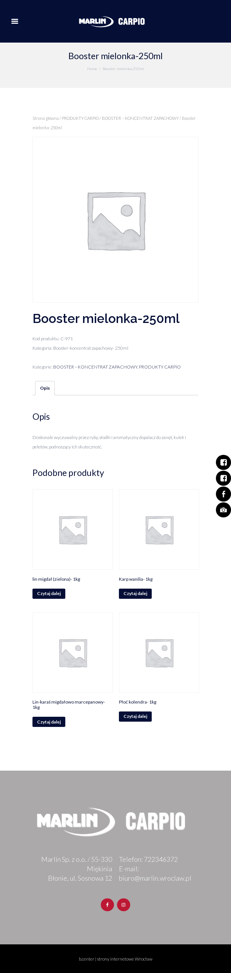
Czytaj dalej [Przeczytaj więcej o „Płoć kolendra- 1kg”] (135, 716)
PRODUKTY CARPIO (80, 118)
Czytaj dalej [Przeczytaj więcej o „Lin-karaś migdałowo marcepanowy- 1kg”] (49, 722)
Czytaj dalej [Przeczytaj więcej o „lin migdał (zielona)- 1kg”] (49, 593)
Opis (45, 388)
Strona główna (45, 118)
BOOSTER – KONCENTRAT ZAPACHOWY (140, 118)
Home (92, 68)
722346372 (161, 859)
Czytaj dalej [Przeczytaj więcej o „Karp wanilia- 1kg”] (135, 593)
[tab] (45, 388)
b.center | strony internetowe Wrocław (115, 959)
